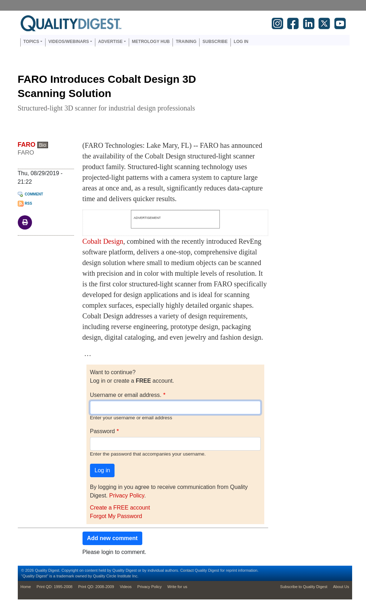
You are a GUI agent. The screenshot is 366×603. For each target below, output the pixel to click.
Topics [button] (31, 41)
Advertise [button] (110, 41)
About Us (341, 587)
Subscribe (215, 41)
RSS (28, 203)
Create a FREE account (120, 508)
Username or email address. (125, 395)
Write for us (177, 587)
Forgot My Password (116, 516)
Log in (241, 41)
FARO (27, 144)
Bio (42, 145)
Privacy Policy (126, 495)
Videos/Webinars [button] (68, 41)
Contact (187, 570)
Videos (126, 587)
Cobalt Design (103, 241)
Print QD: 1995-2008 (55, 587)
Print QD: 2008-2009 (96, 587)
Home (26, 587)
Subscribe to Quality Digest (304, 587)
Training (186, 41)
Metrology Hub (151, 41)
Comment (34, 194)
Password (102, 431)
